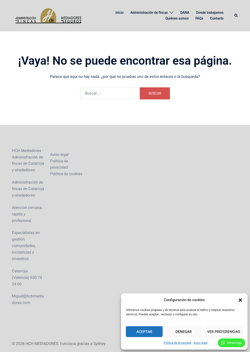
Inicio (119, 12)
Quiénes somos (177, 18)
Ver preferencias (223, 332)
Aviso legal (200, 343)
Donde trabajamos (210, 12)
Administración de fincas (149, 12)
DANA (184, 12)
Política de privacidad (177, 343)
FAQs (199, 18)
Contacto (217, 18)
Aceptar (144, 332)
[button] (240, 300)
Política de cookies (66, 174)
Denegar (184, 332)
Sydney (99, 343)
